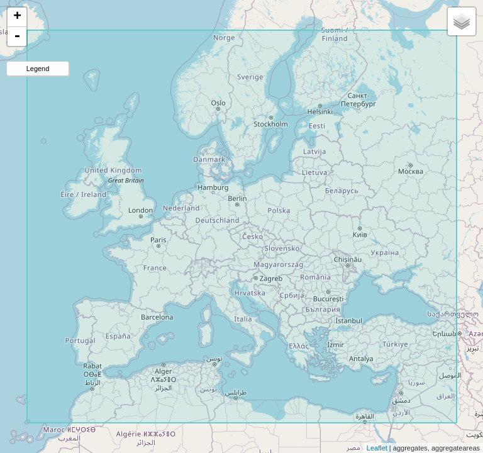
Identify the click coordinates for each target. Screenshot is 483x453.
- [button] (17, 36)
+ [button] (17, 17)
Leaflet (377, 448)
